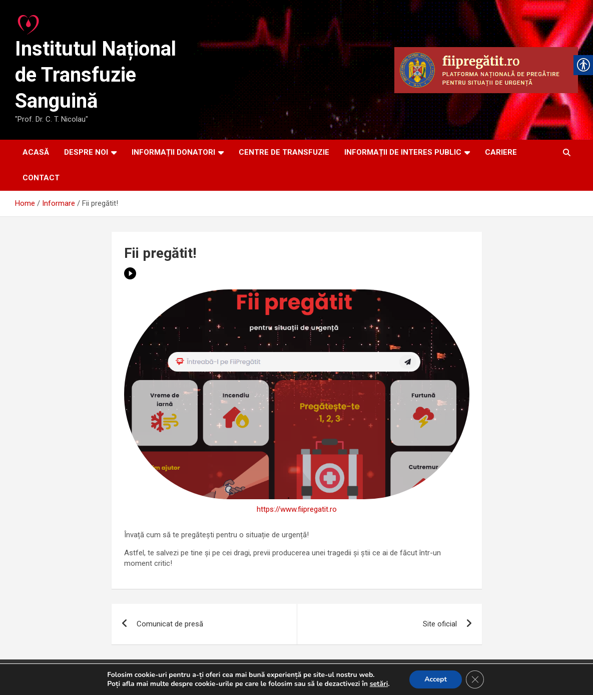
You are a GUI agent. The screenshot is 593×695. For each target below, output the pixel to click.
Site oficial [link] (440, 623)
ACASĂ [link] (36, 152)
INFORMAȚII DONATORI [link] (173, 152)
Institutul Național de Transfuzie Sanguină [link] (95, 75)
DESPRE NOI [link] (86, 152)
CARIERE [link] (501, 152)
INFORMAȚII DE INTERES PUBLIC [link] (402, 152)
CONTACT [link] (41, 177)
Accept (435, 679)
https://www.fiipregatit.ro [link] (297, 509)
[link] (29, 22)
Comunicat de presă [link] (170, 623)
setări (379, 683)
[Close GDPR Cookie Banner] (475, 679)
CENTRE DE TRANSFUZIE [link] (284, 152)
